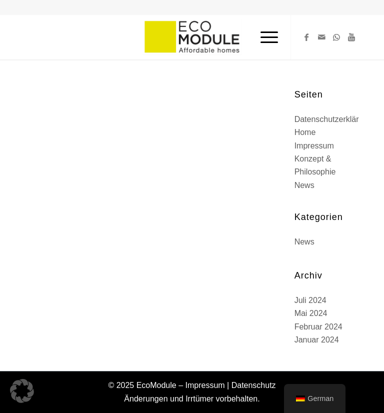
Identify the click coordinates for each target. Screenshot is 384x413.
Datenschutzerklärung (333, 119)
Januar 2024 (316, 340)
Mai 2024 (311, 313)
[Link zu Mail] (321, 37)
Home (305, 132)
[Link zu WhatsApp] (336, 37)
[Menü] (264, 37)
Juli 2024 (310, 300)
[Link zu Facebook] (306, 37)
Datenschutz (254, 385)
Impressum (314, 146)
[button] (22, 391)
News (304, 185)
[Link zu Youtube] (351, 37)
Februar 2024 (318, 326)
